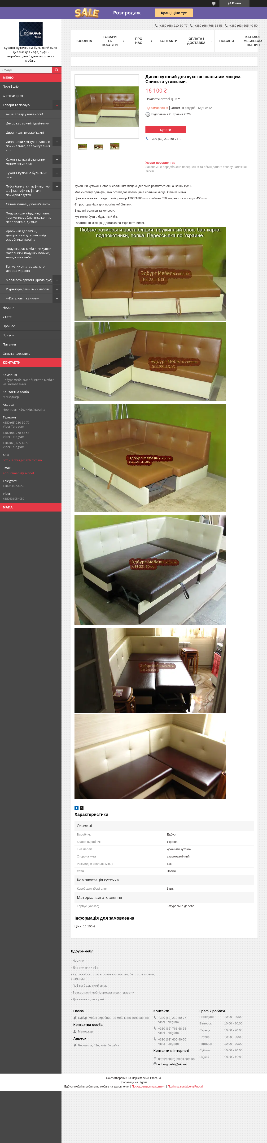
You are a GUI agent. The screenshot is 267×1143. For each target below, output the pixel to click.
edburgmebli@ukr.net (18, 473)
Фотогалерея (13, 96)
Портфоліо (11, 86)
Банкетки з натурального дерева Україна (25, 268)
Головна (84, 41)
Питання (9, 344)
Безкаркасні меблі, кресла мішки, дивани (103, 992)
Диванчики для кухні (88, 999)
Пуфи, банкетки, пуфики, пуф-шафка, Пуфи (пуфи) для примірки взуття (28, 190)
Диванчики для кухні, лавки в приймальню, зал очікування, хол (28, 146)
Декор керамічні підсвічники (27, 123)
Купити (165, 130)
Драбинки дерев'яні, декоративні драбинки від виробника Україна (26, 235)
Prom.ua (155, 1078)
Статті (7, 317)
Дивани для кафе (85, 967)
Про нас (9, 326)
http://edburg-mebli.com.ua (22, 460)
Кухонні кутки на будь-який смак (26, 175)
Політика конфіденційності (185, 1086)
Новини (8, 307)
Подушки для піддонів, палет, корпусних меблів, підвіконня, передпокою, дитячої (28, 217)
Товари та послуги (17, 105)
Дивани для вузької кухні (25, 132)
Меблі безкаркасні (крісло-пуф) (29, 280)
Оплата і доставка (17, 353)
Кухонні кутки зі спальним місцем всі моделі (25, 161)
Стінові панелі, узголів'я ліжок (28, 204)
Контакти (169, 41)
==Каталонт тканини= (22, 298)
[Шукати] (56, 69)
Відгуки (8, 335)
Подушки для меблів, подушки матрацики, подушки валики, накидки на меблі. (28, 253)
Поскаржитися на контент (148, 1086)
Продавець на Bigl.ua (133, 1082)
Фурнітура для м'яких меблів (27, 289)
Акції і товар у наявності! (24, 114)
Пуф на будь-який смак (90, 985)
